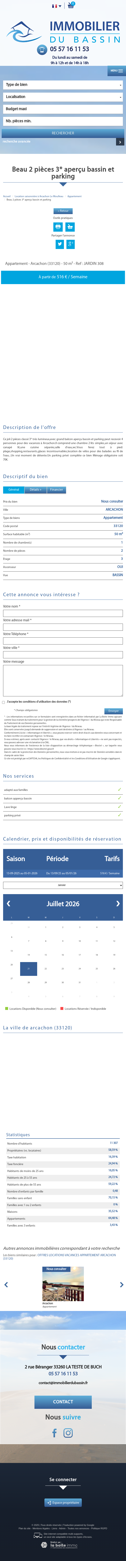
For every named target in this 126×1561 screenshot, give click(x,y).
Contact (63, 1402)
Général (14, 489)
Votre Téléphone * (15, 634)
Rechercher (63, 133)
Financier (56, 489)
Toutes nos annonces (78, 1528)
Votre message (13, 662)
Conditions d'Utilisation (86, 759)
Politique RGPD (99, 1528)
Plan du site (25, 1528)
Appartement (74, 196)
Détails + (36, 489)
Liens (54, 1528)
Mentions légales (41, 1528)
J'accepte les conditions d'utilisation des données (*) (39, 701)
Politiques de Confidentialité (55, 759)
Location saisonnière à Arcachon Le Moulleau (39, 196)
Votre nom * (11, 606)
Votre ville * (11, 648)
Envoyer (114, 711)
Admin (62, 1528)
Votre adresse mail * (17, 620)
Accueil (7, 196)
